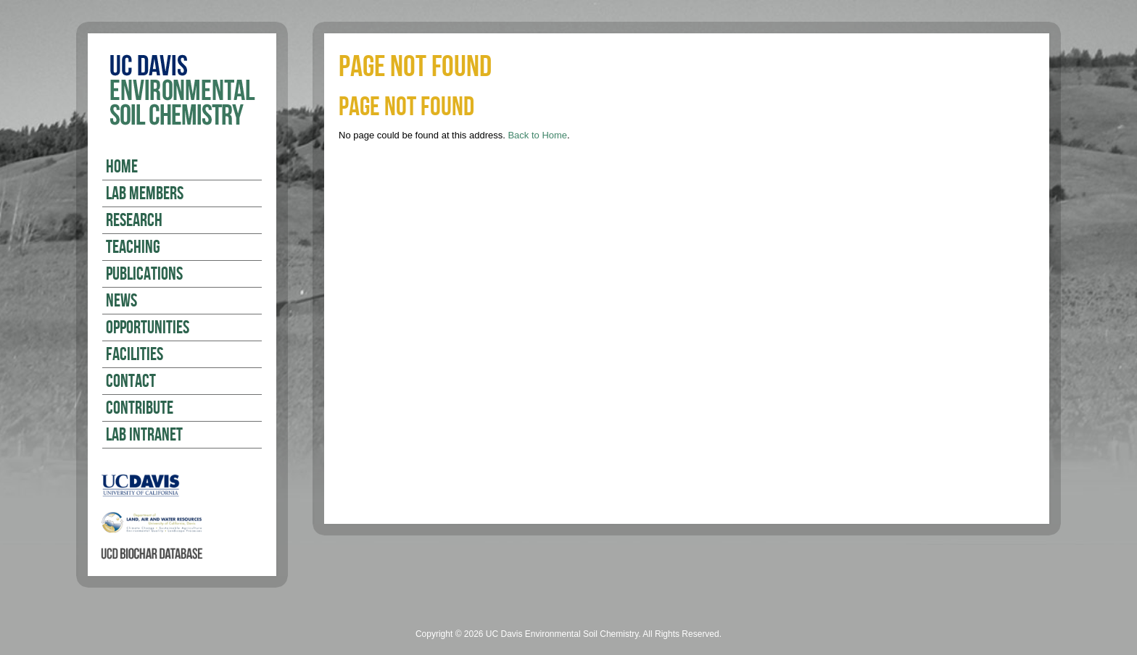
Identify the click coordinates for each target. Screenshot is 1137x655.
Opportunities (147, 328)
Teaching (133, 248)
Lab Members (144, 194)
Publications (144, 274)
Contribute (139, 409)
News (121, 301)
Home (122, 167)
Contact (131, 382)
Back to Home (537, 135)
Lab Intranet (144, 435)
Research (134, 221)
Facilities (134, 355)
